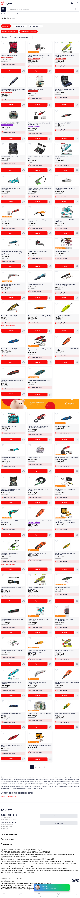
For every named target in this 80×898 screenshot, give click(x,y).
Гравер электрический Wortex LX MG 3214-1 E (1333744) (66, 458)
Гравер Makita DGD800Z (36, 284)
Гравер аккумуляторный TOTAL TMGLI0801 (11, 682)
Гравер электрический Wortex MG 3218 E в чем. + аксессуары (39, 56)
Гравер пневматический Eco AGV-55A (39, 157)
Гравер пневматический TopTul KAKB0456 (38, 490)
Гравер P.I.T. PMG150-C (35, 89)
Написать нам (59, 823)
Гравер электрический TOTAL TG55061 (11, 458)
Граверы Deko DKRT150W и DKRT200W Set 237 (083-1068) (65, 521)
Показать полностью (8, 796)
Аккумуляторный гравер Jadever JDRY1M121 (65, 714)
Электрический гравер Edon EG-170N (11, 746)
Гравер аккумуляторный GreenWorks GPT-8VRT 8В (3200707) (13, 89)
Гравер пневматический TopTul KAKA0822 (65, 189)
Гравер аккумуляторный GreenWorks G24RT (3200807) (39, 189)
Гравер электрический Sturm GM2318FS (10, 521)
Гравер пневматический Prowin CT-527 (12, 588)
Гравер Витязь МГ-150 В (62, 426)
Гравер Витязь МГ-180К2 (9, 349)
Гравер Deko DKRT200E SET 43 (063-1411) (65, 490)
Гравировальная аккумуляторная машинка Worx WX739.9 (65, 285)
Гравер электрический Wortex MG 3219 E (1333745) (39, 123)
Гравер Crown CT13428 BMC (37, 251)
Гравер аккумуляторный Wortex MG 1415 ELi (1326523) (12, 220)
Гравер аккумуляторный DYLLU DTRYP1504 (38, 588)
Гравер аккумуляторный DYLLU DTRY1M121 (64, 56)
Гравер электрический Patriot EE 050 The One (67, 682)
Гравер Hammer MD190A (62, 587)
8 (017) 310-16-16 (8, 822)
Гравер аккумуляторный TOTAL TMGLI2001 (38, 619)
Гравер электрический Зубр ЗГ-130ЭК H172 (37, 682)
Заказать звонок (59, 816)
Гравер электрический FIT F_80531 (39, 380)
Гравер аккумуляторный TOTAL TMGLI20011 (64, 220)
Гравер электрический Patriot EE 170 (40, 521)
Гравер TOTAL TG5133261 (9, 426)
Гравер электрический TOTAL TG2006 (64, 157)
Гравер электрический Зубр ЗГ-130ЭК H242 (10, 285)
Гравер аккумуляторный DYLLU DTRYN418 (64, 651)
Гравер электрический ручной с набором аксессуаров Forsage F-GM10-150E (11, 253)
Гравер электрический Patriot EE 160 (67, 349)
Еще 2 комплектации (8, 325)
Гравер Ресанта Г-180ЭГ (63, 123)
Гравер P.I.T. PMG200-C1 (9, 55)
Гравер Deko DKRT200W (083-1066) (39, 745)
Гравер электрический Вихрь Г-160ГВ (37, 220)
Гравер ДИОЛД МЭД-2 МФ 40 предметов (64, 89)
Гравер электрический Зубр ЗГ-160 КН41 (39, 349)
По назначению (35, 26)
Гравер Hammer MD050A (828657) (12, 650)
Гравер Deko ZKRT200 (62, 251)
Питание (5, 26)
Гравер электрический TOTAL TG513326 (11, 189)
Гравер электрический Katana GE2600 (11, 714)
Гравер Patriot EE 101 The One (37, 553)
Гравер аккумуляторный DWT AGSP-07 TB (12, 619)
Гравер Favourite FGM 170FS (10, 123)
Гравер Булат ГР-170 (34, 457)
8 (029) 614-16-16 (9, 815)
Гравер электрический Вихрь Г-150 (39, 316)
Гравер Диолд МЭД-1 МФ (10, 157)
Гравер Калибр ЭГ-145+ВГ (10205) (39, 714)
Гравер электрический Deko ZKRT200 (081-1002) (37, 651)
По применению (19, 26)
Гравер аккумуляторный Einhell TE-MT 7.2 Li (12, 381)
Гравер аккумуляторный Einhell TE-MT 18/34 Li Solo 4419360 (39, 427)
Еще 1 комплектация (8, 564)
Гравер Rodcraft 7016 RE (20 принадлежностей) (10, 490)
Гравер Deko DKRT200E (9, 316)
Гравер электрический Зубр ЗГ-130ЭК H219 (64, 619)
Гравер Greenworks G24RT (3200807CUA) (10, 553)
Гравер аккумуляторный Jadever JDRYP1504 (65, 553)
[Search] (76, 9)
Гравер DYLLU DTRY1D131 (63, 316)
